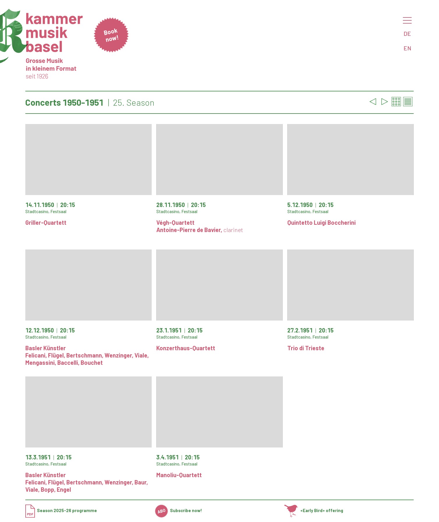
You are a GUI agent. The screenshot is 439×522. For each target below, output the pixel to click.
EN (407, 48)
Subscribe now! (178, 510)
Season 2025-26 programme (61, 510)
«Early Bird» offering (313, 510)
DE (407, 33)
